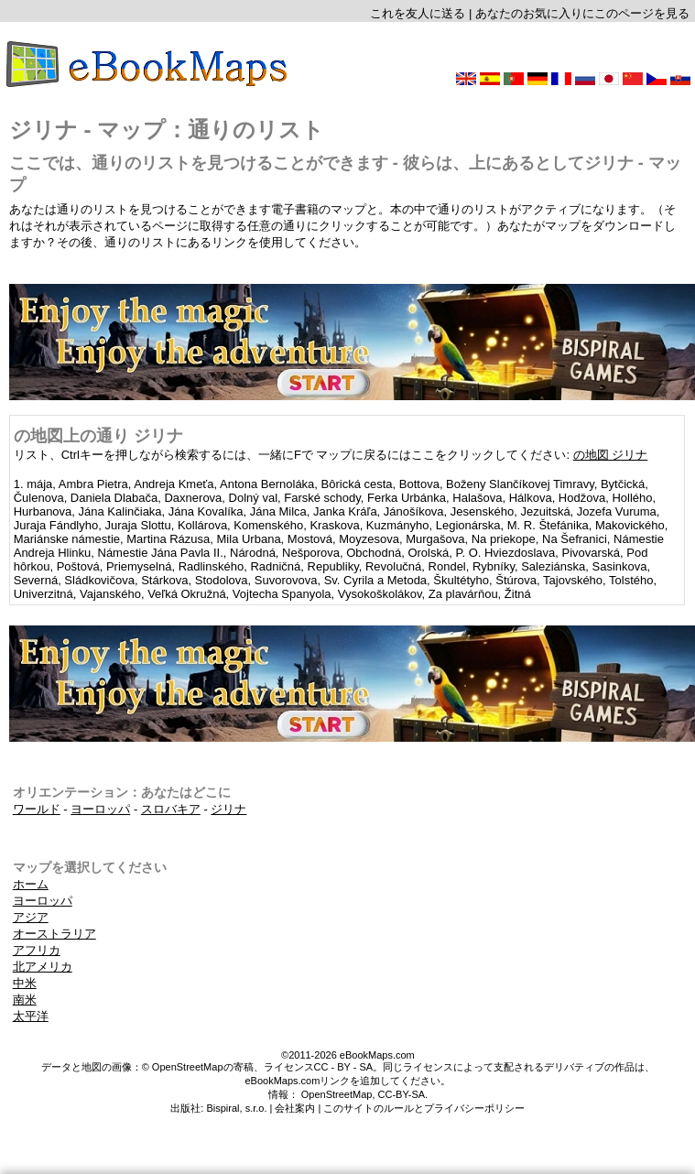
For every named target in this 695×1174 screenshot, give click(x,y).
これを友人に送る (417, 13)
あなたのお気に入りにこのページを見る (582, 13)
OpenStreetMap (337, 1094)
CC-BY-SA (402, 1094)
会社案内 (295, 1108)
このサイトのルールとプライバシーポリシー (424, 1108)
